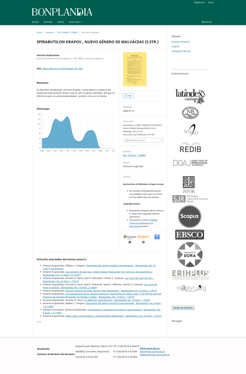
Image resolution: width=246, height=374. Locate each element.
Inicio (39, 32)
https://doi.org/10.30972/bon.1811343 (62, 68)
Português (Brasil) (181, 51)
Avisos (61, 21)
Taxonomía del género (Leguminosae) (110, 265)
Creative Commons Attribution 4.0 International (143, 223)
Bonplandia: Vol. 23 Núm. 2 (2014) (139, 290)
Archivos (48, 21)
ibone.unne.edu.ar (150, 348)
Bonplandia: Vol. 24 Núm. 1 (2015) (144, 315)
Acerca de (74, 21)
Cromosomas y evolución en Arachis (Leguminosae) (115, 309)
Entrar (211, 2)
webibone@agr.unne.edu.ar (155, 354)
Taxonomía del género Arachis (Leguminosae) (110, 303)
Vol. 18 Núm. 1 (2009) (67, 32)
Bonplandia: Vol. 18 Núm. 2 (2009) (79, 287)
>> (40, 321)
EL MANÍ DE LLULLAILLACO (98, 300)
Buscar (207, 21)
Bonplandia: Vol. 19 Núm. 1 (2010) (116, 296)
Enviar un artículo (183, 307)
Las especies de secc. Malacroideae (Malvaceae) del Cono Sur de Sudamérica (109, 271)
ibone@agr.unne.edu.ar (152, 351)
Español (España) (181, 41)
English (175, 46)
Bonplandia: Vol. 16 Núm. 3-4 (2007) (62, 274)
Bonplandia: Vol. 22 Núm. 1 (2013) (61, 281)
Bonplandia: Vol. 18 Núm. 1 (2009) (132, 300)
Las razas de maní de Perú (139, 278)
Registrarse (199, 2)
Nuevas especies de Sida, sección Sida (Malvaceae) (93, 290)
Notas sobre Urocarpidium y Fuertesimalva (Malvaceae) (95, 315)
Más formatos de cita (135, 140)
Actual (35, 21)
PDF (129, 95)
